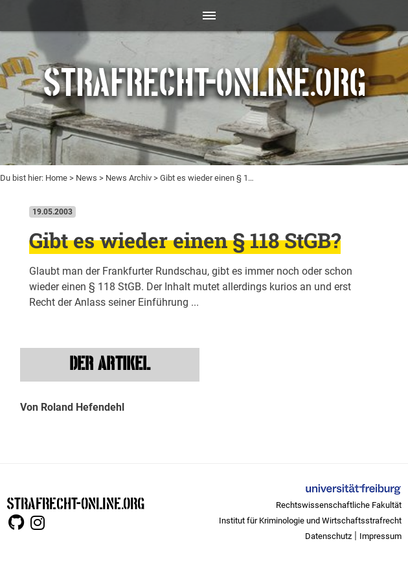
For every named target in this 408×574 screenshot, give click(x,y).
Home (56, 178)
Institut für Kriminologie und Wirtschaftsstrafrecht (310, 520)
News (86, 178)
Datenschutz (328, 536)
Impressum (380, 536)
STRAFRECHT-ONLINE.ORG (75, 502)
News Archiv (129, 178)
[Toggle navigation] (204, 15)
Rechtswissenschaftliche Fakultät (339, 505)
